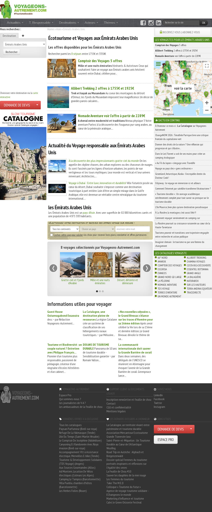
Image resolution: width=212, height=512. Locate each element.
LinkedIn (158, 395)
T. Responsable (41, 22)
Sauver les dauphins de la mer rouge (126, 475)
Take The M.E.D (115, 483)
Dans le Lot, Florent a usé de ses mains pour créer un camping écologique (180, 155)
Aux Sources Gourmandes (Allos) (77, 467)
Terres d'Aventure (167, 292)
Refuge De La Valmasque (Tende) (77, 433)
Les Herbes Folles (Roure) (73, 491)
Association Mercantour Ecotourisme (127, 433)
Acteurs (91, 22)
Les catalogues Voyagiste (171, 253)
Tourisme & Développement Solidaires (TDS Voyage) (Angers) (80, 462)
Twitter (158, 403)
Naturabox (193, 281)
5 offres (100, 60)
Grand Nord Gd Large (170, 277)
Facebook (159, 399)
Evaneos (162, 273)
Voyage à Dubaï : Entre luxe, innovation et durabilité (97, 183)
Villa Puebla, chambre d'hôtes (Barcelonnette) (75, 485)
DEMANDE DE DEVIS (17, 105)
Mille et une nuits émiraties (100, 281)
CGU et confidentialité (118, 407)
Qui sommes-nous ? (70, 399)
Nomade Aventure (167, 284)
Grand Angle (194, 273)
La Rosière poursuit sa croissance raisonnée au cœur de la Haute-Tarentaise (182, 225)
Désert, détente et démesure (127, 281)
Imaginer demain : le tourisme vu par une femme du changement (179, 244)
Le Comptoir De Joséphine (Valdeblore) (80, 440)
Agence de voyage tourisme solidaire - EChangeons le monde (127, 493)
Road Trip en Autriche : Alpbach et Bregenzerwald (125, 454)
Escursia (162, 269)
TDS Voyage (164, 288)
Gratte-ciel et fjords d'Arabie (72, 281)
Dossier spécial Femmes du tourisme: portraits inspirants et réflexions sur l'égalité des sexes (126, 463)
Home (50, 29)
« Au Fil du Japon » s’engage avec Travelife (175, 163)
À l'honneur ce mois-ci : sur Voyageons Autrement (180, 127)
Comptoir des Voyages (170, 265)
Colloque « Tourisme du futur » (123, 487)
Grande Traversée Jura (118, 436)
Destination (9, 36)
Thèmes (111, 22)
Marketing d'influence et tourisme (125, 498)
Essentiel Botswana (197, 269)
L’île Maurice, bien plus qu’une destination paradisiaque (181, 207)
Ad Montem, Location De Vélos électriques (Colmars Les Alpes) (76, 473)
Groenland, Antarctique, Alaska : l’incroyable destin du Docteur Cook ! (180, 175)
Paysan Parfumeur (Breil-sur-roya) (78, 429)
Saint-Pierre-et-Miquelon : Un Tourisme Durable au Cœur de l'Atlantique (128, 442)
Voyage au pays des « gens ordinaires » (173, 168)
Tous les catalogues (70, 425)
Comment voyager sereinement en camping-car (177, 218)
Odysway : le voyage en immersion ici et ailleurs (178, 183)
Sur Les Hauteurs (196, 284)
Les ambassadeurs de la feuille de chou (80, 407)
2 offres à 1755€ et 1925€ (102, 88)
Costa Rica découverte (199, 265)
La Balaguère (194, 277)
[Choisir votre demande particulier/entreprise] (37, 105)
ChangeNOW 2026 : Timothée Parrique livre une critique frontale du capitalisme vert (181, 137)
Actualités (15, 22)
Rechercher (11, 52)
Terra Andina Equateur (199, 288)
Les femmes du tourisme (120, 479)
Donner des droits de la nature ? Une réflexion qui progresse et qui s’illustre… (179, 146)
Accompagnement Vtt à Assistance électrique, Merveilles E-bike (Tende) (79, 454)
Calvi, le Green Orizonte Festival (124, 502)
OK (203, 23)
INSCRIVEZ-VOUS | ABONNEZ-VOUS (181, 32)
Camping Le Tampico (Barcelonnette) (79, 479)
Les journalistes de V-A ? (72, 403)
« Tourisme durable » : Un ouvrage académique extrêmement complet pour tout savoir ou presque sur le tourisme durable (182, 197)
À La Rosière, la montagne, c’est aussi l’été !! (175, 212)
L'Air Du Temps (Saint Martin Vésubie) (79, 436)
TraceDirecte (194, 292)
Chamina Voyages (196, 261)
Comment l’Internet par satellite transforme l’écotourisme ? (183, 188)
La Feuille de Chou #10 (118, 471)
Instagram (159, 407)
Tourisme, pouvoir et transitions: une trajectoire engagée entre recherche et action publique (182, 234)
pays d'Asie (89, 212)
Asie (58, 29)
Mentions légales (116, 411)
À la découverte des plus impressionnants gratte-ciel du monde (104, 161)
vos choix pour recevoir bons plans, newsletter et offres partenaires (98, 235)
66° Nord (163, 257)
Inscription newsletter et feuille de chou (128, 399)
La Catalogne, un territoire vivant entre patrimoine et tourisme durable (128, 427)
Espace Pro (65, 395)
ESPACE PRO (166, 439)
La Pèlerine (164, 281)
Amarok (162, 261)
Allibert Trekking (196, 257)
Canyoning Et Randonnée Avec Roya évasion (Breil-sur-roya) (78, 446)
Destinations (69, 22)
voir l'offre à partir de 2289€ (111, 115)
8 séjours (76, 54)
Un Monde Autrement (169, 296)
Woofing (111, 448)
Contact (111, 403)
